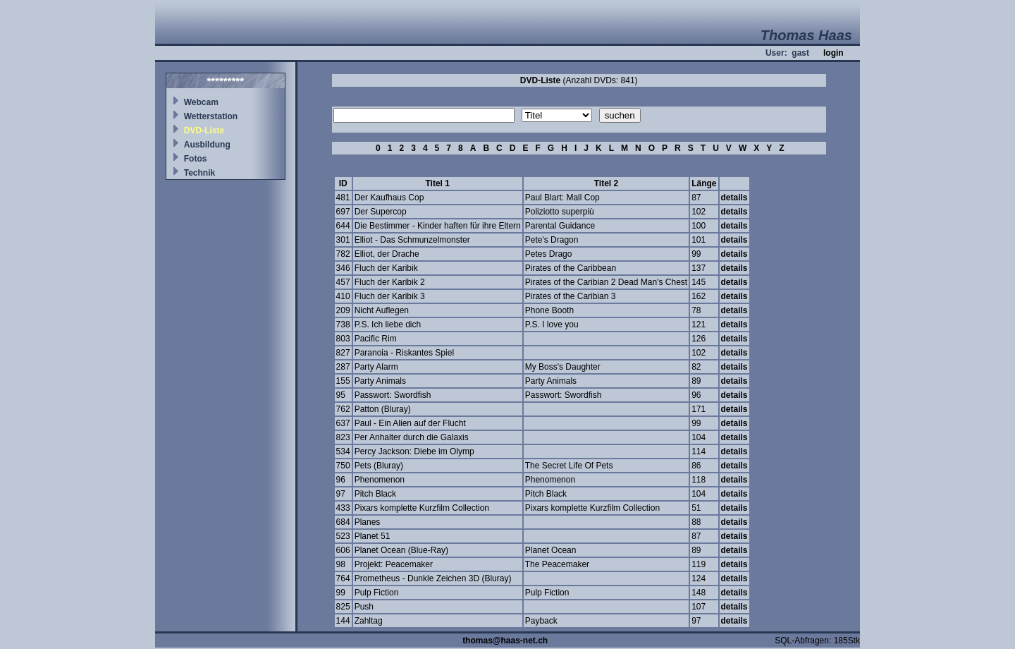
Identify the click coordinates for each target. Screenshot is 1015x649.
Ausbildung (207, 145)
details (734, 197)
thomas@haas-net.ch (505, 640)
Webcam (201, 102)
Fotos (195, 159)
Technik (199, 173)
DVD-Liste (204, 130)
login (833, 53)
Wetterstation (211, 116)
